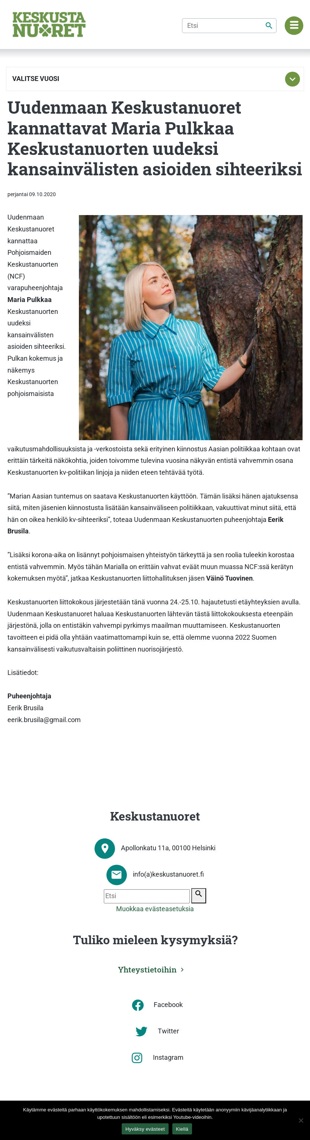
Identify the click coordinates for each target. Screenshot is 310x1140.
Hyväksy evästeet (145, 1129)
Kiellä (182, 1129)
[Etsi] (229, 25)
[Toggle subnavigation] (292, 79)
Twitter (168, 1031)
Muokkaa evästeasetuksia (155, 909)
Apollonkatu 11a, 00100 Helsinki (168, 848)
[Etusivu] (49, 24)
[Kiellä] (300, 1120)
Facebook (168, 1005)
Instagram (168, 1057)
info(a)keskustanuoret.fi (168, 874)
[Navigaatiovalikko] (294, 25)
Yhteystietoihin (147, 969)
